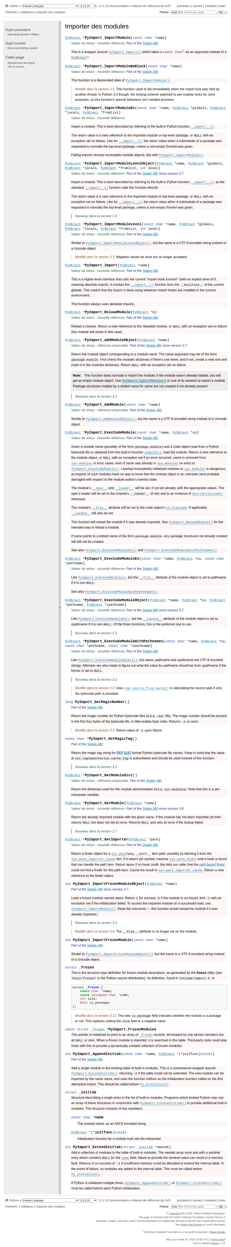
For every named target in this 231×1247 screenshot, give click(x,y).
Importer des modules (50, 12)
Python (14, 6)
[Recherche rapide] (200, 12)
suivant (197, 6)
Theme (170, 12)
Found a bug (217, 1239)
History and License (191, 1224)
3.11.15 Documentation (114, 6)
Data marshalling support (22, 48)
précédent (183, 6)
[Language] (50, 6)
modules (210, 6)
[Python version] (88, 6)
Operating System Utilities (23, 34)
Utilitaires (27, 12)
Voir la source (15, 66)
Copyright (175, 1213)
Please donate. (217, 1232)
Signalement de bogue (21, 62)
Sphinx (215, 1243)
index (222, 6)
